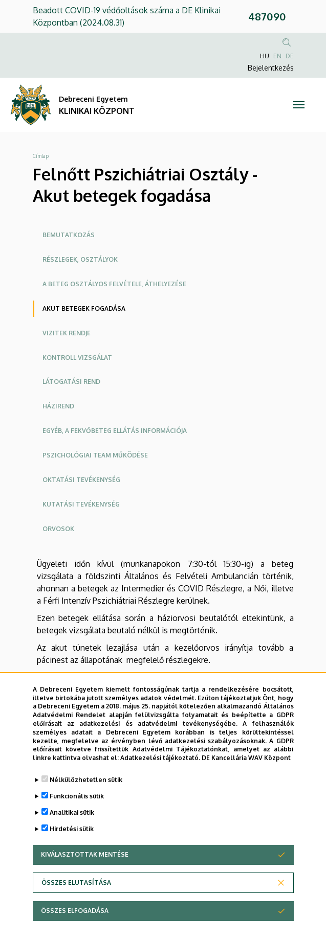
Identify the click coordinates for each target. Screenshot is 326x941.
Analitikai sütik (72, 812)
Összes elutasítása (76, 882)
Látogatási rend (71, 381)
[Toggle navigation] (299, 105)
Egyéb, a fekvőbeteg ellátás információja (114, 430)
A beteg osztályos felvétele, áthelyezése (114, 284)
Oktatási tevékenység (81, 480)
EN (277, 56)
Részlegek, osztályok (80, 259)
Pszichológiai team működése (95, 455)
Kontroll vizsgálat (77, 357)
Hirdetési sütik (72, 829)
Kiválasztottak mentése (84, 854)
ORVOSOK (58, 529)
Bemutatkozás (68, 235)
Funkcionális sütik (77, 796)
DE (290, 56)
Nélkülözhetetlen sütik (86, 780)
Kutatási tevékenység (81, 504)
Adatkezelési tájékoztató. (160, 758)
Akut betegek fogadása (83, 308)
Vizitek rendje (66, 333)
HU (264, 56)
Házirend (58, 406)
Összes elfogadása (74, 910)
